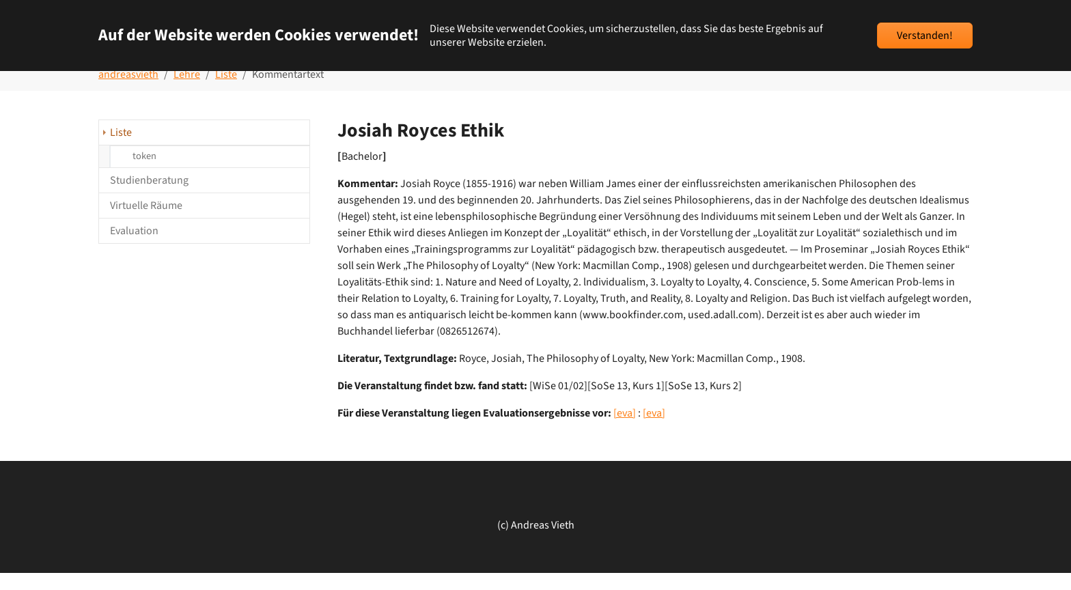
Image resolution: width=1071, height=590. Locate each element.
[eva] (624, 430)
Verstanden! (925, 35)
